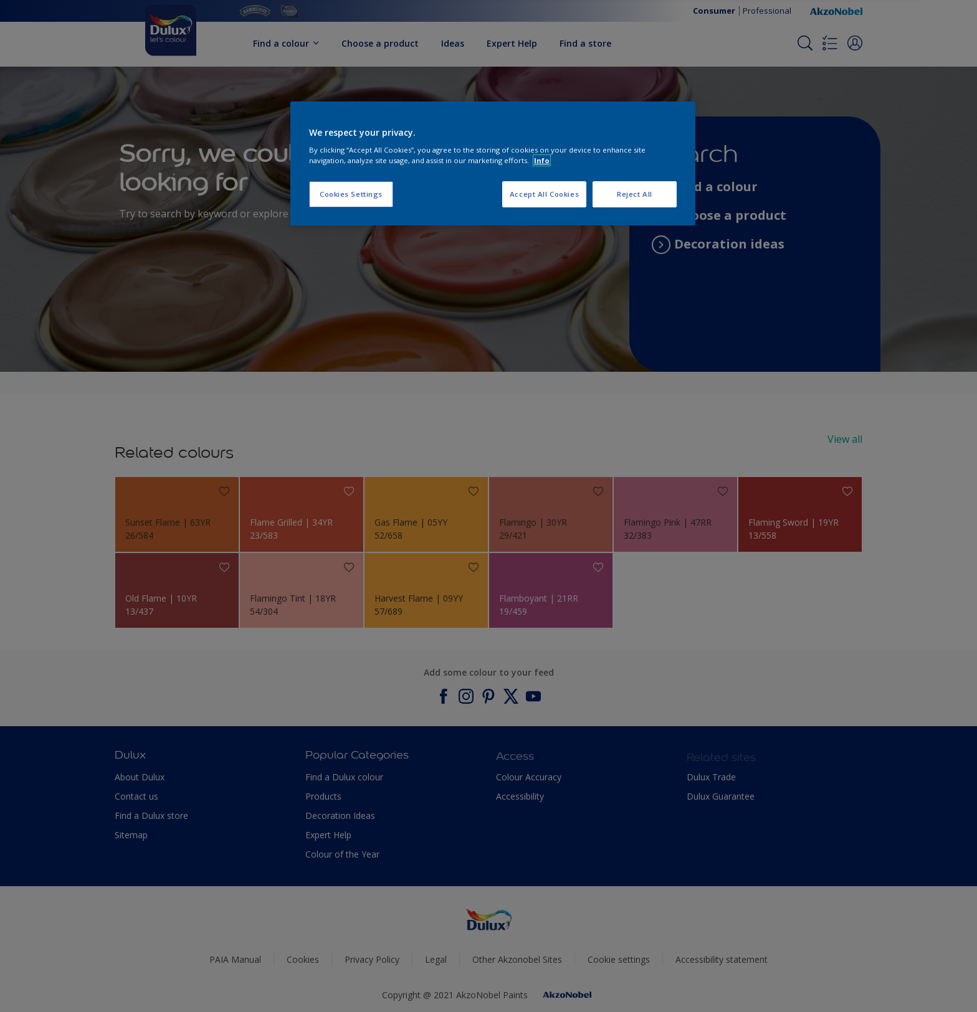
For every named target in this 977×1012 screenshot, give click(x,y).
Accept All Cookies (544, 194)
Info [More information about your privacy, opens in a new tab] (542, 160)
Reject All (634, 194)
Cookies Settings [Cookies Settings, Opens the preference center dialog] (351, 194)
